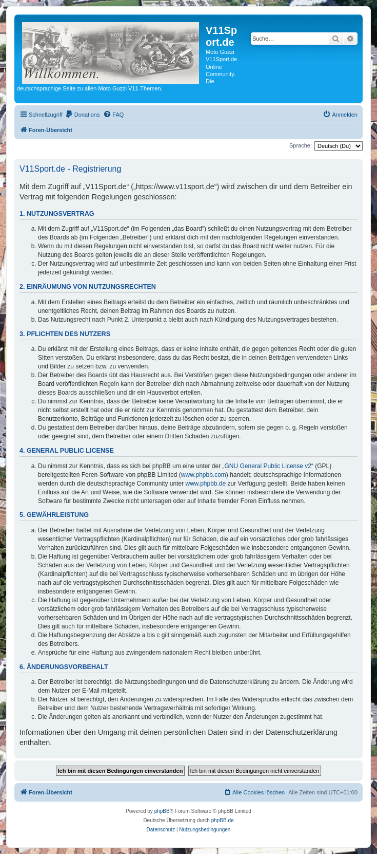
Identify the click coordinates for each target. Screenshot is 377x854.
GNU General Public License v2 (268, 466)
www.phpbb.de (205, 483)
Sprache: (300, 145)
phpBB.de (222, 820)
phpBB (162, 811)
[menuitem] (82, 114)
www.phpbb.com (203, 474)
